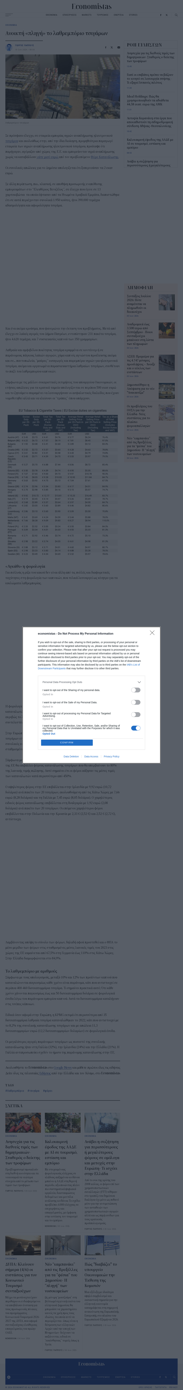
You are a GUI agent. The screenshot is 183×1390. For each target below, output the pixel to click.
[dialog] (91, 695)
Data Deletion (71, 756)
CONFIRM (67, 742)
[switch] (135, 690)
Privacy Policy (111, 756)
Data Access (91, 756)
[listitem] (91, 682)
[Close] (153, 633)
